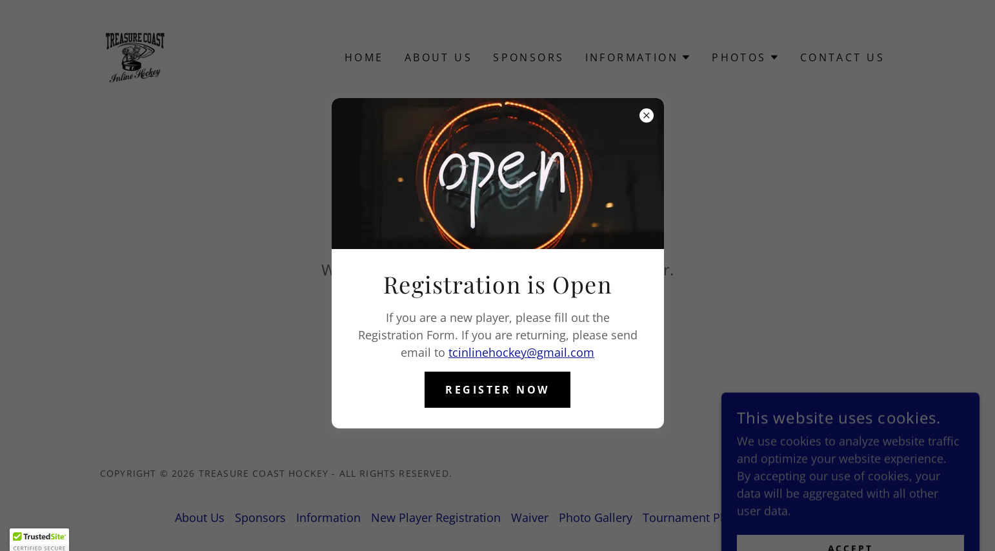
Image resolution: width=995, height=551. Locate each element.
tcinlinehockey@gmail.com (521, 352)
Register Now (497, 390)
